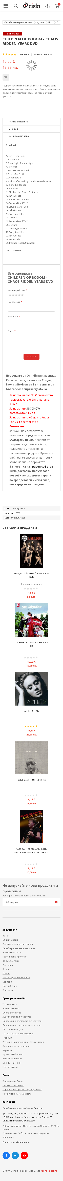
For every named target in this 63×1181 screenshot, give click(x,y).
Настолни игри (10, 1066)
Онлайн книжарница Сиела (18, 22)
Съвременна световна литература (21, 1025)
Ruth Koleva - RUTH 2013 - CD (31, 779)
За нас (6, 935)
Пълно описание (18, 121)
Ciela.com (38, 1108)
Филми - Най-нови (12, 1058)
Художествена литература (17, 1016)
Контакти (8, 990)
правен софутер (42, 466)
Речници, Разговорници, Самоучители (23, 1041)
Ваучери (7, 1050)
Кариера (7, 981)
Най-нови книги (11, 1008)
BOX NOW (33, 408)
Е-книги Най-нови (12, 1062)
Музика (40, 22)
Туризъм (7, 1037)
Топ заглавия (10, 1004)
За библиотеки (11, 960)
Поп (50, 22)
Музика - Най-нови (13, 1054)
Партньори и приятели (15, 956)
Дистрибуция (10, 985)
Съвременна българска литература (22, 1020)
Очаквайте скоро (12, 1012)
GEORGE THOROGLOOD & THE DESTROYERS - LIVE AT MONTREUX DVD (31, 852)
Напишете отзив (43, 54)
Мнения (13, 128)
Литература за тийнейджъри (18, 1033)
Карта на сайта (49, 1170)
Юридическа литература (16, 1046)
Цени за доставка (19, 135)
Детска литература (13, 1029)
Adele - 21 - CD (31, 711)
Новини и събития (12, 952)
